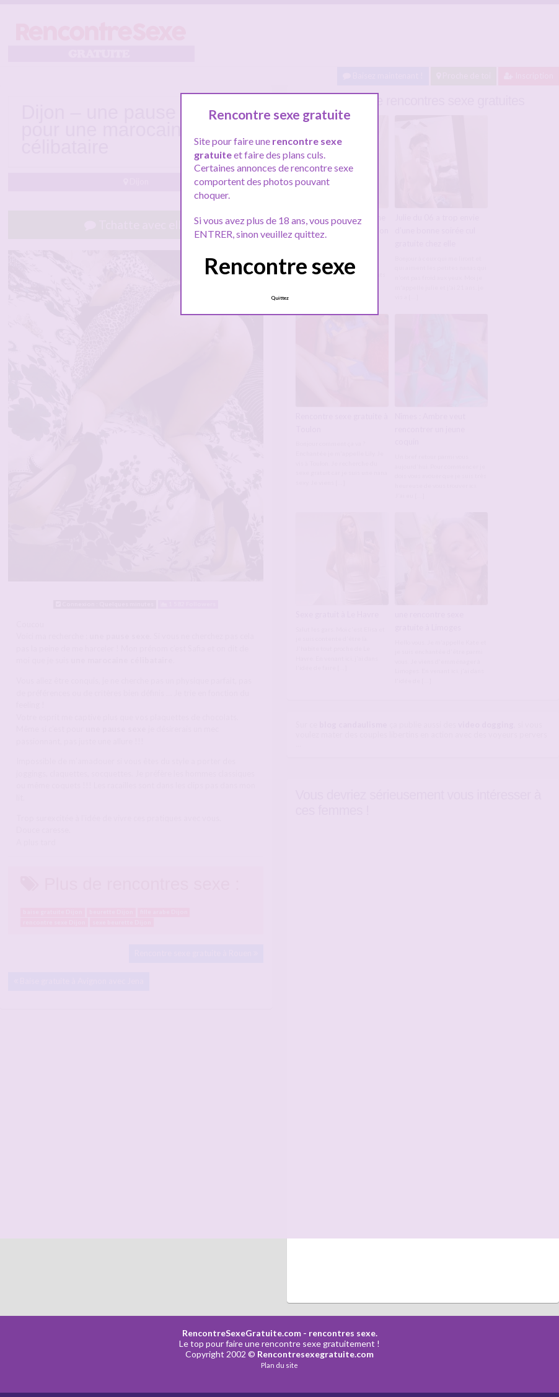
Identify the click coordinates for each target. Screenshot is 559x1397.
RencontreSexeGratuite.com (241, 1333)
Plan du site (279, 1365)
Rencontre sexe (280, 265)
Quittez (280, 298)
